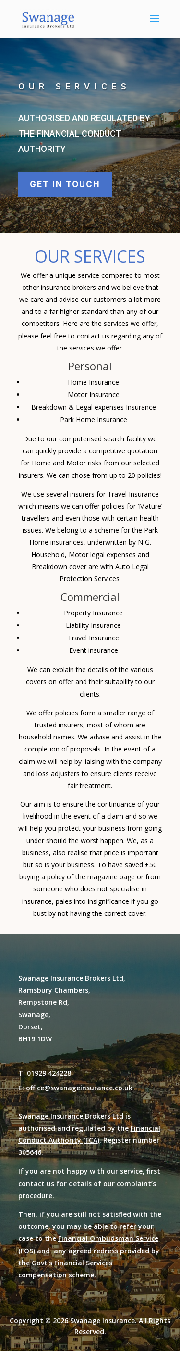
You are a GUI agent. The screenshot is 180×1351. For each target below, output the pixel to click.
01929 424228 (49, 1072)
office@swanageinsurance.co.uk (79, 1087)
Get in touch (65, 184)
